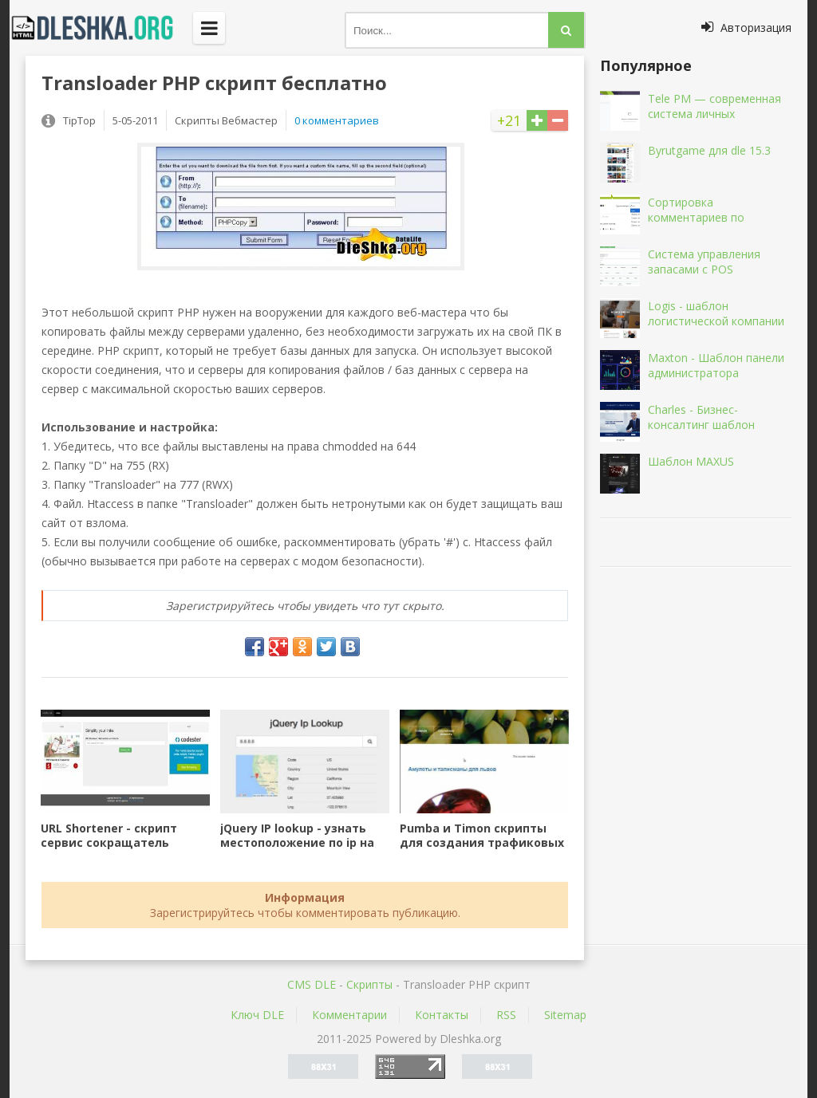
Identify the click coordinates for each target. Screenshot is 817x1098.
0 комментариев (336, 120)
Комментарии (349, 1014)
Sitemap (565, 1014)
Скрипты (369, 984)
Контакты (441, 1014)
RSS (506, 1014)
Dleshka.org (101, 28)
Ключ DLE (257, 1014)
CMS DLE (311, 984)
